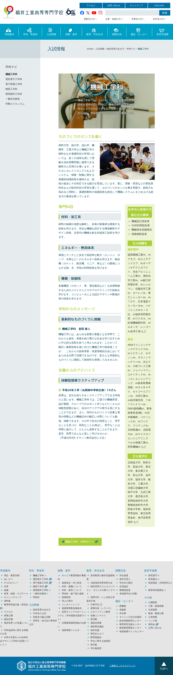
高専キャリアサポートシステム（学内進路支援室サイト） (72, 615)
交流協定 (123, 586)
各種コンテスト (98, 615)
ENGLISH (159, 5)
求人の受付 (67, 601)
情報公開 (8, 615)
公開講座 (153, 602)
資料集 (7, 601)
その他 (148, 597)
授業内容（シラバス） (101, 608)
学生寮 (122, 613)
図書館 (122, 606)
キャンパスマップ (13, 597)
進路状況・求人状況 (72, 583)
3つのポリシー (11, 583)
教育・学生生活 (94, 31)
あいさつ (8, 579)
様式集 (94, 644)
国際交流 (117, 31)
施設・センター (139, 31)
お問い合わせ (113, 5)
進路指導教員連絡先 (72, 608)
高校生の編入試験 (41, 617)
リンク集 (152, 620)
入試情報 (51, 31)
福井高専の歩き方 (41, 609)
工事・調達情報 (156, 606)
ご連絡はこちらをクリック (122, 665)
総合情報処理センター (130, 620)
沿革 (6, 586)
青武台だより (97, 633)
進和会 (151, 624)
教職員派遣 (124, 590)
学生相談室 (96, 648)
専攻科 (36, 597)
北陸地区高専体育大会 (101, 583)
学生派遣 (123, 575)
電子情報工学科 (13, 84)
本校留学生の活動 (128, 593)
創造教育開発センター (130, 628)
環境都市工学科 (13, 94)
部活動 (94, 619)
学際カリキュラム (15, 103)
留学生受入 (124, 579)
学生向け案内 (126, 583)
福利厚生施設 (97, 626)
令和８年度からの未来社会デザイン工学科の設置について (14, 641)
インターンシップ (70, 604)
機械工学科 (11, 74)
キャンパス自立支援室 (130, 617)
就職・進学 (71, 31)
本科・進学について (72, 590)
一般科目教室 (12, 99)
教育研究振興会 (156, 590)
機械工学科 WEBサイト (79, 541)
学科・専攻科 (30, 31)
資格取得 (66, 597)
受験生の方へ (90, 19)
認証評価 (8, 619)
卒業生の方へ (137, 19)
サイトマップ (136, 5)
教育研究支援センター (130, 624)
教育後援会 (96, 637)
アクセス (90, 5)
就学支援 (95, 630)
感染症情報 (96, 623)
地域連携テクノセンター (131, 631)
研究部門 (152, 575)
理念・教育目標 (11, 575)
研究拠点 (152, 579)
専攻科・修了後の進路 (73, 593)
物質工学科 (11, 89)
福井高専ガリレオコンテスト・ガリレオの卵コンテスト (100, 590)
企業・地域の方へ (114, 19)
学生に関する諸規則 (100, 641)
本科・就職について (72, 586)
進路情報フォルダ (70, 630)
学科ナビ (11, 66)
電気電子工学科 (13, 79)
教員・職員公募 (156, 613)
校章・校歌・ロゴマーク (16, 593)
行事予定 (95, 604)
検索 (164, 12)
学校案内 (9, 31)
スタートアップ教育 (100, 612)
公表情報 (152, 617)
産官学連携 (162, 31)
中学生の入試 (39, 613)
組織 (6, 590)
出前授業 (152, 609)
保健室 (122, 609)
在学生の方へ (159, 19)
